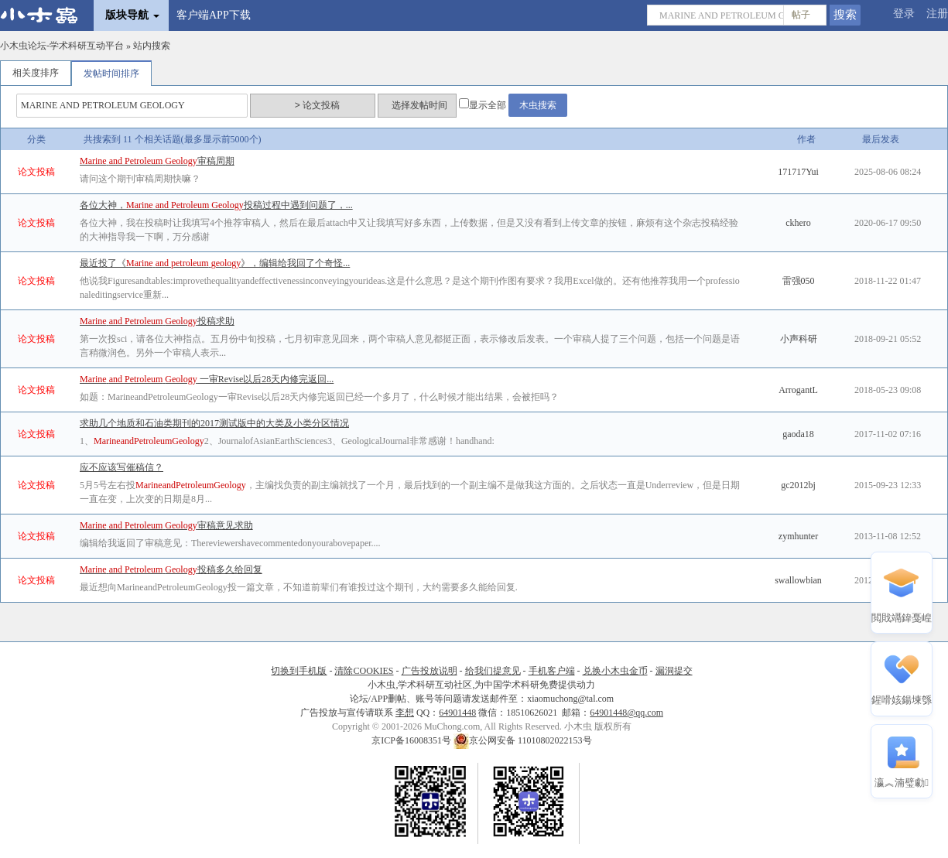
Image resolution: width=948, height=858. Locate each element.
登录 (904, 13)
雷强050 (798, 280)
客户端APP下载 (213, 15)
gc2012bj (798, 485)
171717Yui (798, 171)
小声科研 (798, 338)
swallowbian (798, 580)
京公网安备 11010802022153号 (522, 740)
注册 (937, 13)
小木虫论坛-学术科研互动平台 (62, 45)
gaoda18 (798, 434)
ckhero (798, 222)
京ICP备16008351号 (412, 740)
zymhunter (798, 536)
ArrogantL (798, 390)
